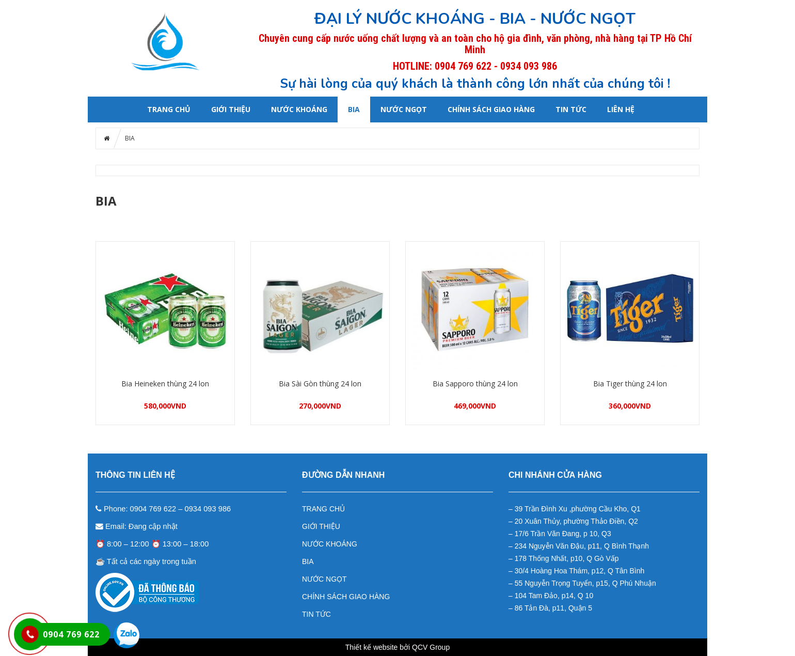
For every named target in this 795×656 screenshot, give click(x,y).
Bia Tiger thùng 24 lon (630, 383)
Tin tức (570, 109)
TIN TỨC (316, 614)
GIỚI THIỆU (230, 109)
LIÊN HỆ (620, 109)
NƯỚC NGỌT (403, 109)
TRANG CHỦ (323, 509)
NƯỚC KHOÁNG (299, 109)
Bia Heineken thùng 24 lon (165, 383)
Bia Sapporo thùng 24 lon (475, 383)
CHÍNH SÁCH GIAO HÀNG (491, 109)
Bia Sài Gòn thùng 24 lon (320, 383)
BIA (354, 109)
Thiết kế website (371, 647)
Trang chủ (168, 109)
